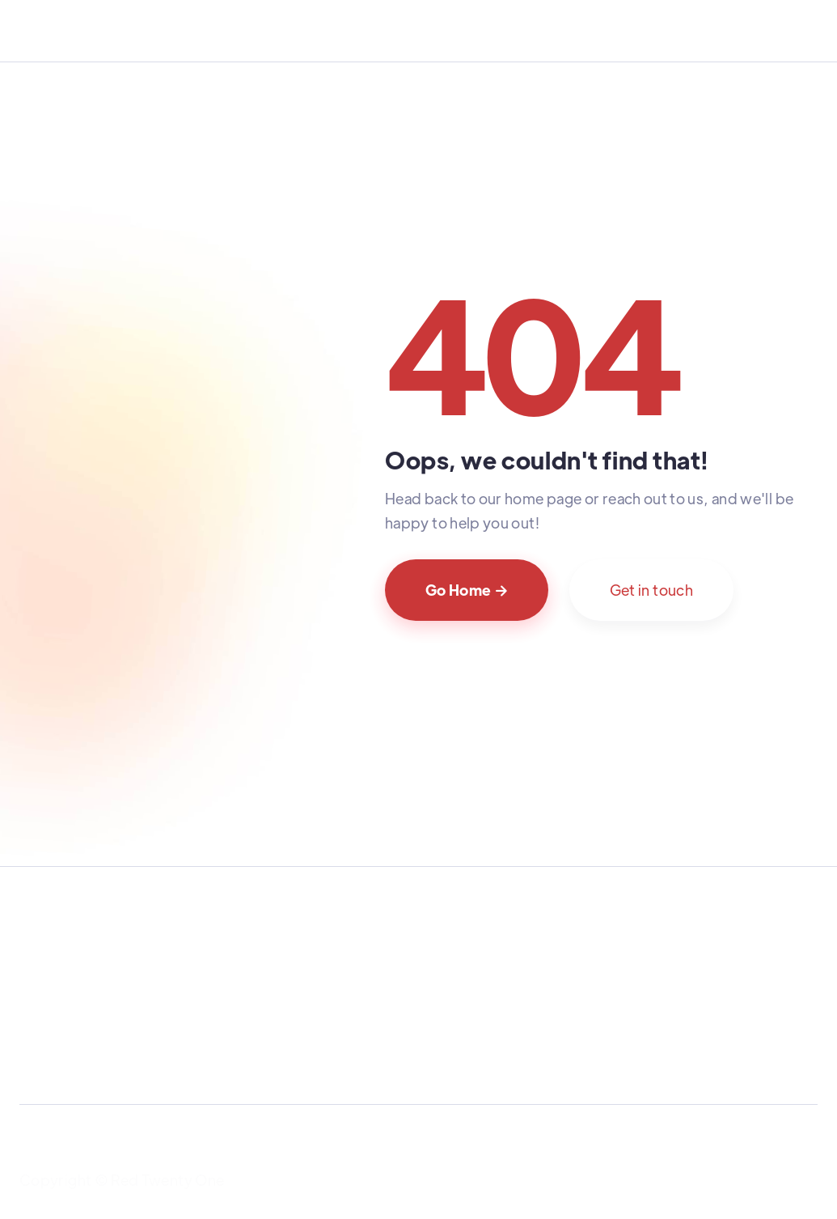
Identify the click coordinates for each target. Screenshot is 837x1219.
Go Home (466, 589)
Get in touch (651, 589)
